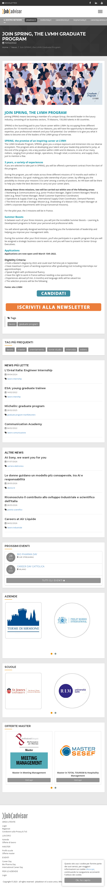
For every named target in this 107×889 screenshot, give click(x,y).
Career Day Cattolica (30, 566)
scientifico (18, 509)
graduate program (28, 324)
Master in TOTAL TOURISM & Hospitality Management (78, 774)
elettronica (18, 466)
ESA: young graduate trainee (25, 388)
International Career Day (12, 867)
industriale (17, 527)
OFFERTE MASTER (18, 726)
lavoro (12, 324)
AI (14, 488)
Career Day (7, 861)
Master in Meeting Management (29, 772)
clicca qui (90, 869)
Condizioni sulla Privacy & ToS (14, 831)
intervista (71, 349)
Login (4, 826)
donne (10, 488)
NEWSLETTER (9, 3)
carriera (10, 466)
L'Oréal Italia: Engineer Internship (28, 370)
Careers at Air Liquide (20, 519)
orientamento (37, 349)
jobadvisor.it (31, 20)
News (14, 47)
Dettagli (29, 780)
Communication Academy (23, 424)
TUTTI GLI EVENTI (53, 580)
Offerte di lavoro (9, 842)
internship (17, 379)
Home (5, 47)
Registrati (6, 828)
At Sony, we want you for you (25, 457)
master (21, 349)
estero (83, 349)
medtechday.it (45, 20)
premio (10, 509)
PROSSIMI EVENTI (17, 546)
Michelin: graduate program (25, 406)
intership (17, 396)
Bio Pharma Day (27, 554)
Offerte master (8, 853)
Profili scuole (7, 850)
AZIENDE (11, 596)
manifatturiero (29, 415)
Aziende (5, 839)
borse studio (55, 349)
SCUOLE (10, 667)
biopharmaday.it (80, 20)
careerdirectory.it (62, 20)
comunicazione (19, 432)
